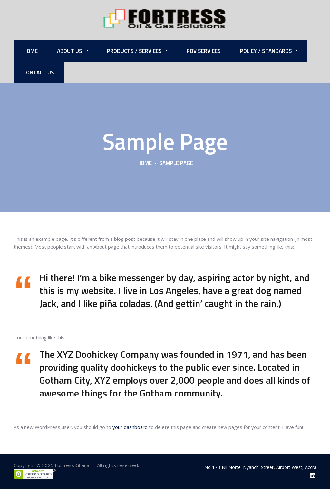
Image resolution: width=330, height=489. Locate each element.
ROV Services (204, 51)
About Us (69, 51)
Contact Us (38, 72)
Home (30, 51)
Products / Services (134, 51)
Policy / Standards (266, 51)
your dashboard (130, 427)
